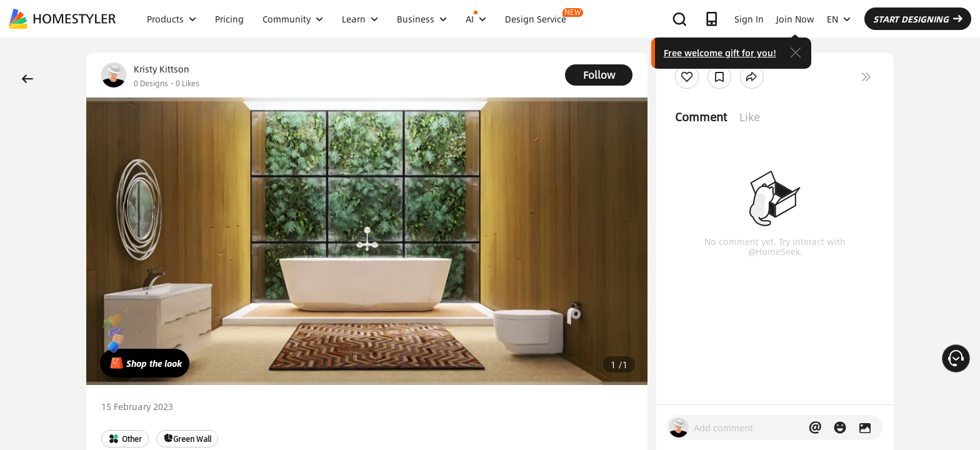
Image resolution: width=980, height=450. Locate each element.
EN (839, 19)
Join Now (795, 19)
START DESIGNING (917, 19)
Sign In (749, 19)
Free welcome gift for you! (720, 52)
